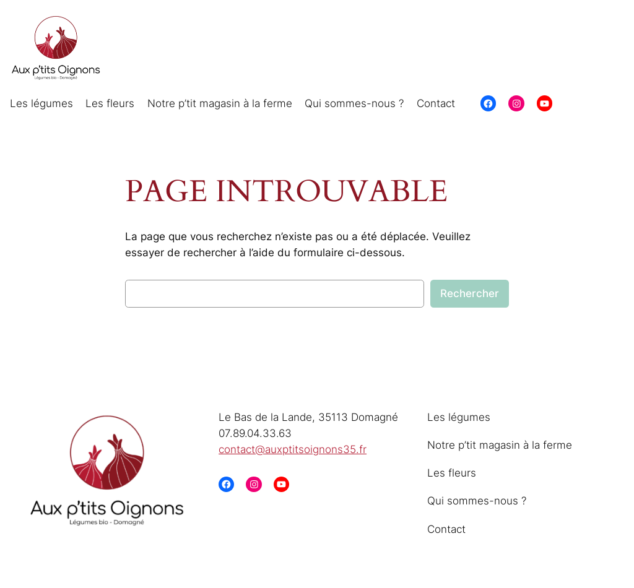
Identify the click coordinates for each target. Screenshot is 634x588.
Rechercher (469, 293)
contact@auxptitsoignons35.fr (293, 449)
